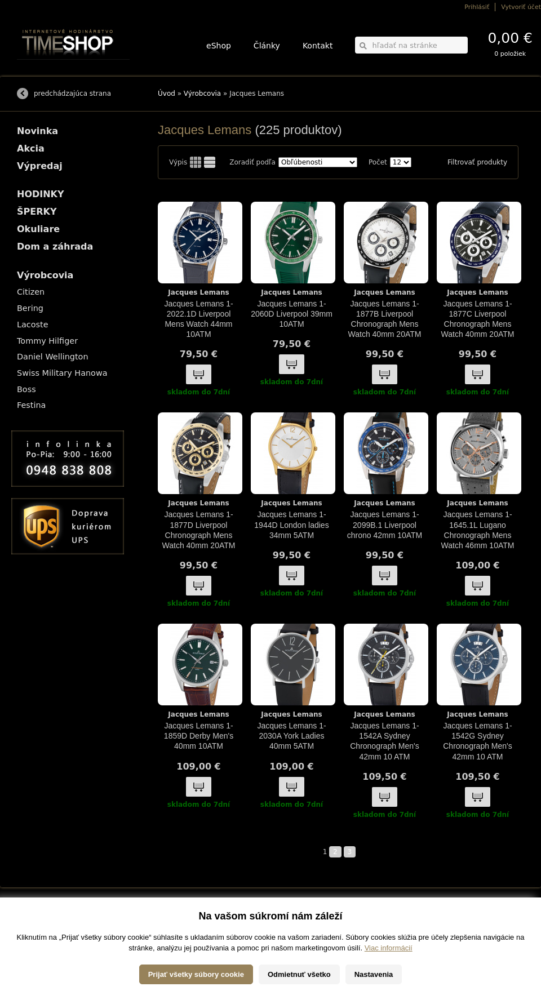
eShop (218, 45)
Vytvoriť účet (521, 7)
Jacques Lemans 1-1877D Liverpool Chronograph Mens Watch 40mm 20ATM (199, 530)
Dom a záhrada (55, 246)
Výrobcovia (202, 93)
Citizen (31, 291)
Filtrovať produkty (477, 162)
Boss (26, 389)
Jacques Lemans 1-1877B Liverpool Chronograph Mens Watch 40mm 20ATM (385, 319)
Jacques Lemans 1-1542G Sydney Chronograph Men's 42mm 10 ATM (477, 741)
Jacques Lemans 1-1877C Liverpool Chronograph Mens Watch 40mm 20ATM (478, 319)
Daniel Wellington (52, 356)
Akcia (31, 148)
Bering (30, 308)
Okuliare (38, 229)
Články (267, 45)
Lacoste (32, 324)
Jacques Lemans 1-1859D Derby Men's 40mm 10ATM (198, 735)
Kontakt (318, 45)
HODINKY (40, 194)
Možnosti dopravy (39, 917)
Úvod (166, 93)
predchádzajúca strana (72, 93)
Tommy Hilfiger (47, 340)
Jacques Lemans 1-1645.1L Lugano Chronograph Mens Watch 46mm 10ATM (478, 530)
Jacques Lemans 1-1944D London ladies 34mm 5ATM (291, 524)
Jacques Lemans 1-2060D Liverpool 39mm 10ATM (291, 313)
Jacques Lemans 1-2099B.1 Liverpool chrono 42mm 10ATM (385, 524)
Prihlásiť (476, 7)
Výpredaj (40, 166)
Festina (31, 405)
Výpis (178, 162)
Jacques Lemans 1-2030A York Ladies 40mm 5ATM (291, 735)
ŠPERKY (36, 211)
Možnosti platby (36, 925)
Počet (378, 162)
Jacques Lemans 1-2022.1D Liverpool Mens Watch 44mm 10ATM (198, 319)
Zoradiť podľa (252, 162)
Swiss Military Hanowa (62, 372)
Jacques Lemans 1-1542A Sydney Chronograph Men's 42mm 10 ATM (384, 741)
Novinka (37, 131)
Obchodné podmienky (45, 933)
